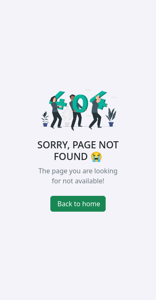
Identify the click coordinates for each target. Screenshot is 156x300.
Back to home (78, 203)
